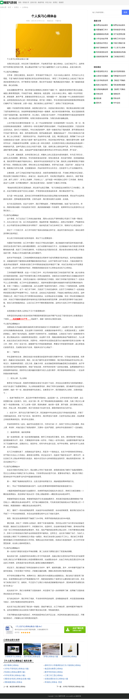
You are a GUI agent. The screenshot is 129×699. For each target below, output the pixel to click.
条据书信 (41, 2)
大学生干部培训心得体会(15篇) (16, 669)
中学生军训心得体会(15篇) (14, 676)
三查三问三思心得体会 (54, 676)
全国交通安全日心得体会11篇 (56, 679)
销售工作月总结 (119, 39)
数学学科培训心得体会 (54, 672)
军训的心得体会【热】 (54, 682)
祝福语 (61, 2)
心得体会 (25, 7)
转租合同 (99, 94)
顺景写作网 (61, 696)
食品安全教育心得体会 (54, 669)
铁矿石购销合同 (102, 48)
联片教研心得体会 (11, 665)
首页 (9, 7)
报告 (19, 2)
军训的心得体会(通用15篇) (14, 672)
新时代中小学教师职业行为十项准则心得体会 (63, 665)
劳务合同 (116, 98)
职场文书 (26, 2)
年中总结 (116, 103)
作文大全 (48, 2)
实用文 (55, 2)
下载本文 (58, 21)
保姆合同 (116, 94)
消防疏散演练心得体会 (13, 682)
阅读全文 (50, 21)
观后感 (98, 98)
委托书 (98, 103)
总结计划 (33, 2)
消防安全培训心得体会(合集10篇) (17, 679)
